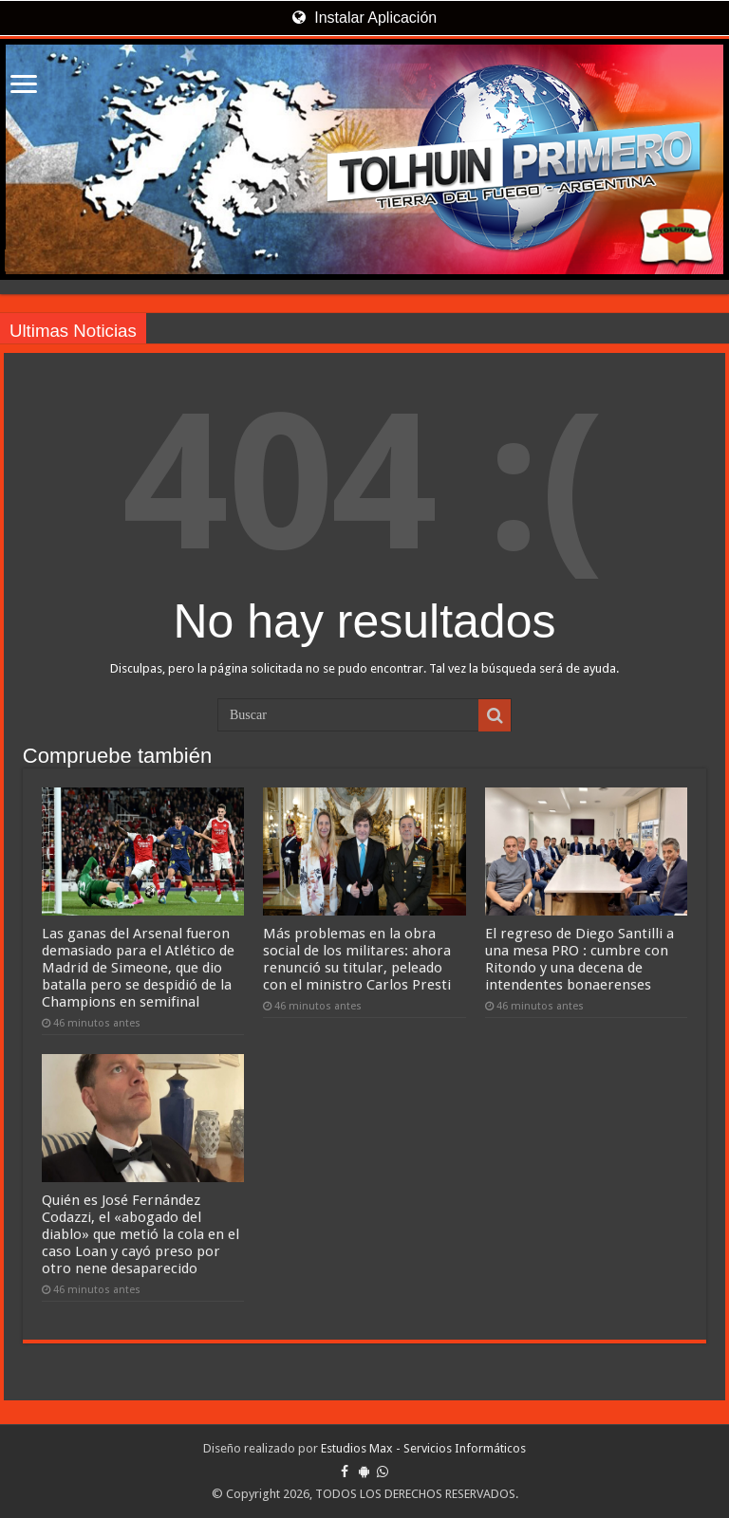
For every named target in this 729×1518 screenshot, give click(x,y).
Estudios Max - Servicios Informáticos (423, 1448)
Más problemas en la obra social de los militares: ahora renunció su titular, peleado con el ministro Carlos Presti (357, 959)
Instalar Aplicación (364, 17)
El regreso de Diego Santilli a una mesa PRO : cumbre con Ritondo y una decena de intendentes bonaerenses (579, 959)
